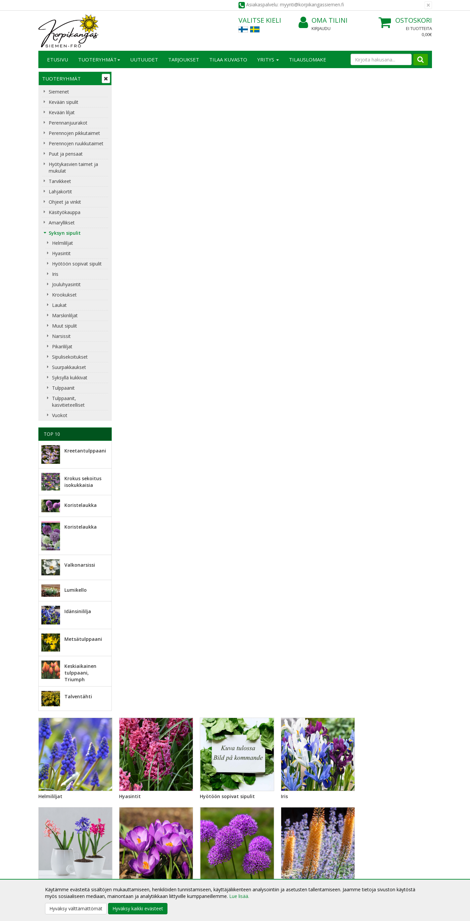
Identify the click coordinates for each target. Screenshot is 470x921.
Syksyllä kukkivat (69, 377)
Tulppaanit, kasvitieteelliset (68, 401)
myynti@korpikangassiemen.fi (394, 790)
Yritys (268, 59)
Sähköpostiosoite (143, 777)
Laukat (59, 305)
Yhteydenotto (54, 866)
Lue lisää (255, 792)
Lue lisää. (239, 896)
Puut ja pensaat (66, 154)
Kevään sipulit (63, 102)
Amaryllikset (62, 222)
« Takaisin (129, 542)
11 (347, 667)
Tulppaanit (63, 388)
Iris (55, 274)
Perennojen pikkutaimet (74, 133)
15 (402, 667)
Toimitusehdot (135, 856)
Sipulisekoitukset (70, 357)
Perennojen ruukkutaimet (76, 143)
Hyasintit (61, 253)
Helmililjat (62, 243)
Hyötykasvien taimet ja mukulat (73, 167)
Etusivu (57, 59)
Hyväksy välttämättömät (75, 908)
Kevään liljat (62, 112)
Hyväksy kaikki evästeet (137, 908)
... (334, 667)
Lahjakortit (60, 191)
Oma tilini (323, 20)
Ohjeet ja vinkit (65, 202)
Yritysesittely (52, 846)
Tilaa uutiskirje (141, 804)
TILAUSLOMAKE (307, 59)
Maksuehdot (132, 876)
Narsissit (61, 336)
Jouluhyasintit (66, 284)
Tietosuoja (131, 846)
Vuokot (59, 415)
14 (388, 667)
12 (361, 667)
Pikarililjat (62, 346)
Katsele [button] (174, 646)
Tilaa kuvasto (228, 59)
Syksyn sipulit (65, 233)
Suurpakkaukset (69, 367)
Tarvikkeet (60, 181)
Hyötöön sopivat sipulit (77, 263)
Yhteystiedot (52, 856)
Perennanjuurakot (68, 123)
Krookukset (64, 295)
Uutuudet (144, 59)
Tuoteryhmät (99, 59)
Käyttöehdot (132, 866)
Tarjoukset (183, 59)
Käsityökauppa (64, 212)
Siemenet (59, 91)
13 (374, 667)
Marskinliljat (65, 315)
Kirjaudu (321, 28)
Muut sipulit (64, 326)
